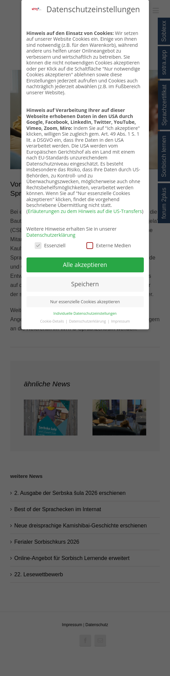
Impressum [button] (120, 321)
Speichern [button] (85, 284)
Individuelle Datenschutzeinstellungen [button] (85, 313)
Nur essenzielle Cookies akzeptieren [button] (85, 302)
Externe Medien (108, 245)
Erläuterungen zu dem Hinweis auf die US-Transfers (85, 211)
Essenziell (50, 245)
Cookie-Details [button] (52, 321)
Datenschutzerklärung (51, 235)
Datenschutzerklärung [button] (88, 321)
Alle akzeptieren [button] (85, 264)
